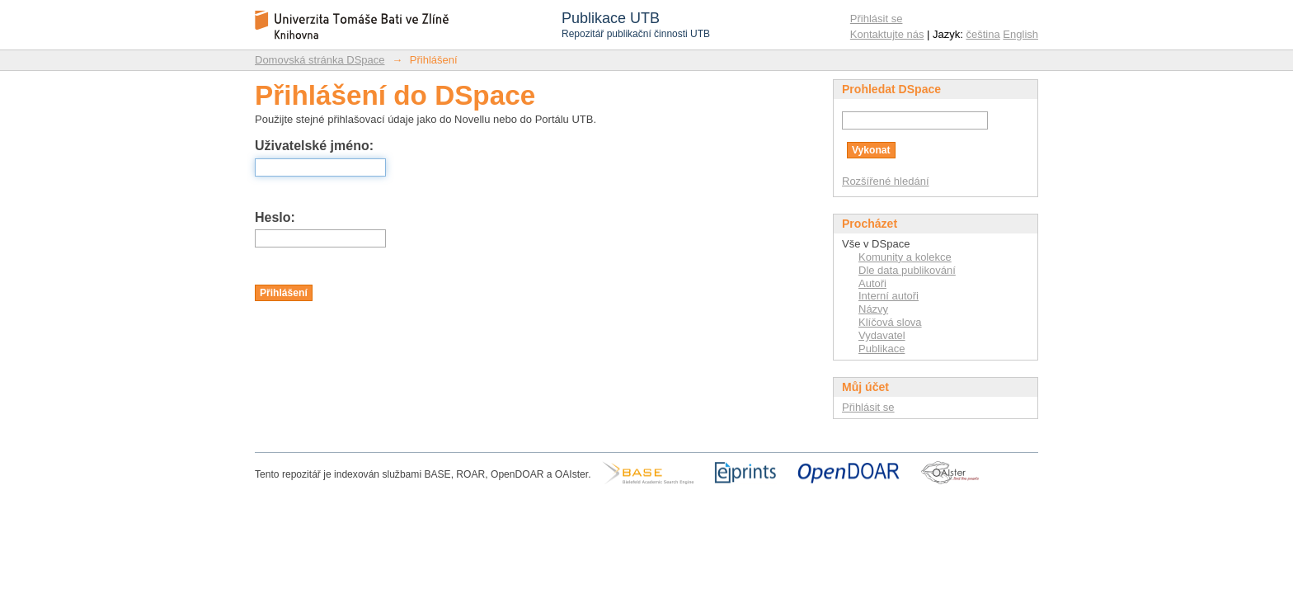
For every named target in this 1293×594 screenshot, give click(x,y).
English (1020, 34)
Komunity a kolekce (905, 257)
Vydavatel (881, 335)
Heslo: (275, 217)
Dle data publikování (907, 270)
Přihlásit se (876, 18)
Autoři (872, 283)
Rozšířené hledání (885, 181)
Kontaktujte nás (887, 34)
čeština (983, 34)
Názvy (873, 309)
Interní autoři (888, 296)
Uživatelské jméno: (314, 146)
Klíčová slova (890, 322)
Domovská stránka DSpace (320, 60)
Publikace (881, 348)
